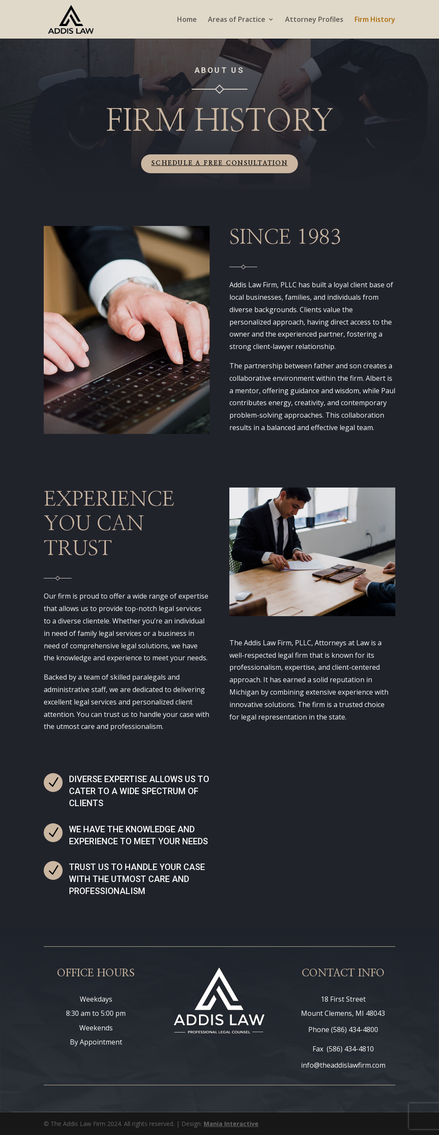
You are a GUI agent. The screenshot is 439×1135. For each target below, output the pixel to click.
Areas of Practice (236, 20)
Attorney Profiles (314, 20)
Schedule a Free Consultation (219, 163)
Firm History (375, 20)
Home (187, 20)
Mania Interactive (231, 1124)
